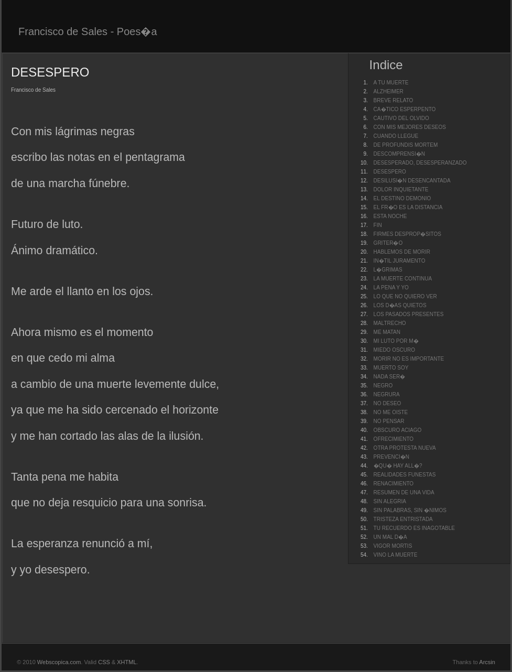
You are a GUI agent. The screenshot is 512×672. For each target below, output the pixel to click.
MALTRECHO (390, 323)
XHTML (126, 662)
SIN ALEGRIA (390, 501)
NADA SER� (390, 377)
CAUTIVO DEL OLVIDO (401, 118)
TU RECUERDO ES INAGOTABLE (414, 528)
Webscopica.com (59, 662)
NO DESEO (387, 403)
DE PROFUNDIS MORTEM (406, 145)
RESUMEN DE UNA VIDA (404, 492)
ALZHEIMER (389, 91)
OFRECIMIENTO (393, 439)
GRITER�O (388, 243)
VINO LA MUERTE (396, 555)
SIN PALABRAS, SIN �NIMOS (410, 510)
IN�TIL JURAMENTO (400, 261)
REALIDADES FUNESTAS (405, 475)
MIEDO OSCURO (394, 350)
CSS (104, 662)
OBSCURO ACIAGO (398, 430)
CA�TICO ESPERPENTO (405, 109)
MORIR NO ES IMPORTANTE (409, 359)
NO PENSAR (389, 421)
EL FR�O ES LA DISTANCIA (408, 207)
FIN (378, 225)
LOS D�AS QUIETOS (400, 305)
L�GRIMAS (388, 270)
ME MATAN (387, 332)
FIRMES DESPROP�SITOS (407, 234)
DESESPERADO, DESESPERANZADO (420, 163)
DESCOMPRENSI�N (399, 154)
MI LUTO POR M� (396, 341)
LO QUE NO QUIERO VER (405, 296)
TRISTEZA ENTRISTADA (403, 519)
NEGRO (383, 385)
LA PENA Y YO (391, 287)
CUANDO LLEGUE (396, 136)
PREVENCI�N (391, 457)
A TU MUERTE (391, 82)
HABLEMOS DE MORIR (402, 252)
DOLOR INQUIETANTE (401, 189)
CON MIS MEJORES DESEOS (410, 127)
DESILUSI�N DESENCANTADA (412, 180)
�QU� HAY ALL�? (398, 466)
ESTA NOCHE (390, 216)
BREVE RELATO (393, 100)
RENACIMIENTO (394, 483)
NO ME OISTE (391, 412)
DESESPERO (390, 172)
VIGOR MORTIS (393, 546)
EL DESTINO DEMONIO (402, 198)
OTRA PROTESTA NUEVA (405, 448)
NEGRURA (387, 394)
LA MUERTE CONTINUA (403, 278)
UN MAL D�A (390, 537)
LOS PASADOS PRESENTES (409, 314)
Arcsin (487, 662)
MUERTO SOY (391, 368)
